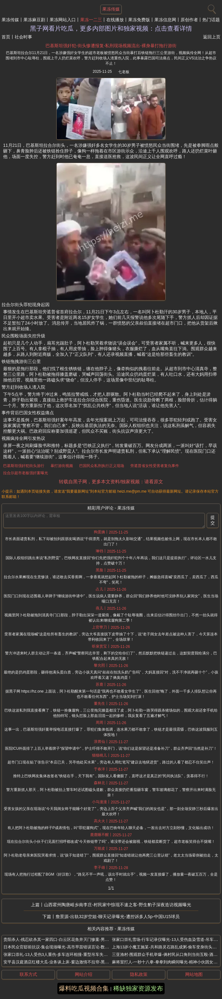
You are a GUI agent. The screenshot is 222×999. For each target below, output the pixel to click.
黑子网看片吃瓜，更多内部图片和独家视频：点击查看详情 (111, 28)
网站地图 (194, 974)
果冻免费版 (139, 19)
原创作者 (189, 19)
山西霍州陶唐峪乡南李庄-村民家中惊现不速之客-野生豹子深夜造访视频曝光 (117, 904)
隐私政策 (138, 974)
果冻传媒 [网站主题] (111, 9)
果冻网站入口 (63, 19)
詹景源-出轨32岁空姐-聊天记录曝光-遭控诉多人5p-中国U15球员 (117, 916)
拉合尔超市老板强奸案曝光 (25, 473)
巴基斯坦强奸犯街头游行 (23, 466)
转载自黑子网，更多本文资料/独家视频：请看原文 (111, 481)
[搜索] (211, 8)
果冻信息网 (165, 19)
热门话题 (211, 19)
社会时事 (23, 36)
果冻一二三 (91, 19)
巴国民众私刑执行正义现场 (101, 466)
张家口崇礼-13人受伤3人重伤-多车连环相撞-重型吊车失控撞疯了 (61, 954)
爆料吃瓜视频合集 (84, 988)
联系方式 (28, 974)
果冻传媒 (10, 19)
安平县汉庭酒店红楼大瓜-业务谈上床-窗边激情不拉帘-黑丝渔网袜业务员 (68, 962)
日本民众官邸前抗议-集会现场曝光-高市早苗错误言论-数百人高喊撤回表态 (70, 947)
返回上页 (211, 36)
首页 (6, 36)
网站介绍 (83, 974)
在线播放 (115, 19)
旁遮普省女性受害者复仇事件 (154, 466)
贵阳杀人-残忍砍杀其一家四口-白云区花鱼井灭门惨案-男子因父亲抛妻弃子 (70, 939)
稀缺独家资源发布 (138, 988)
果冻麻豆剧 (34, 19)
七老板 (123, 72)
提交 (212, 520)
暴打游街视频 (62, 466)
